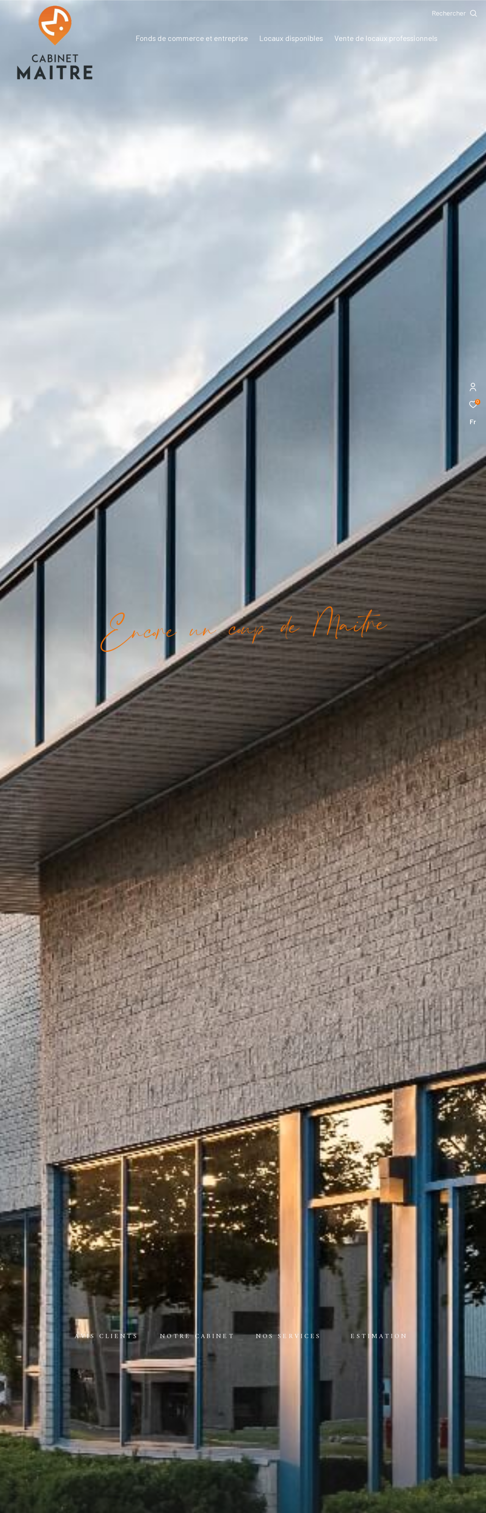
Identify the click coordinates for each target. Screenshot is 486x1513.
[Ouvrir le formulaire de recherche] (455, 13)
